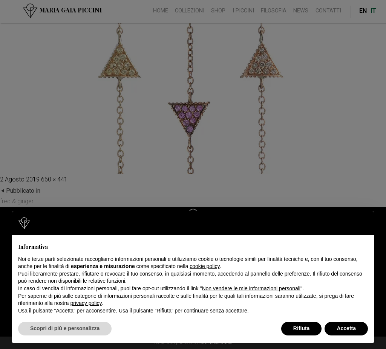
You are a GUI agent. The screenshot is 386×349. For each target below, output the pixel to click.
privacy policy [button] (86, 303)
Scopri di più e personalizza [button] (65, 328)
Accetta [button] (346, 328)
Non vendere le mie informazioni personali (251, 288)
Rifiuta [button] (301, 328)
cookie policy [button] (204, 266)
